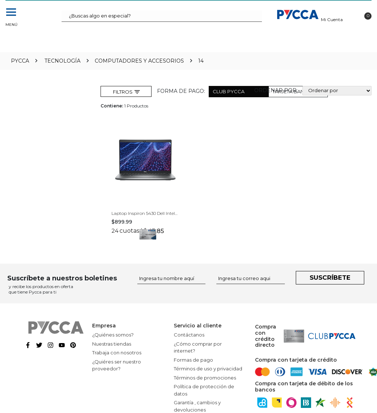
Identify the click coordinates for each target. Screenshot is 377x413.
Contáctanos (189, 335)
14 (201, 61)
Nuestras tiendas (111, 344)
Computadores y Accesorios (139, 61)
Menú (10, 24)
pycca (20, 61)
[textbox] (162, 16)
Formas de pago (193, 360)
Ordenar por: (276, 90)
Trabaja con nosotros (116, 352)
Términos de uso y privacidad (208, 368)
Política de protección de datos (204, 390)
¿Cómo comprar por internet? (198, 347)
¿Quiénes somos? (113, 335)
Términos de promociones (205, 378)
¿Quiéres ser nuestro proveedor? (116, 365)
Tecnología (62, 61)
